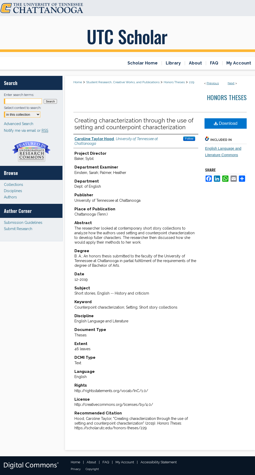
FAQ (106, 462)
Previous (213, 83)
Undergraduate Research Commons (31, 152)
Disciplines (13, 191)
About (91, 462)
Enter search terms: (19, 95)
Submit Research (18, 229)
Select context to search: (22, 108)
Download (226, 123)
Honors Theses (174, 82)
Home (77, 82)
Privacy (76, 469)
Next (231, 83)
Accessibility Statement (159, 462)
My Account (125, 462)
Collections (13, 185)
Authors (10, 197)
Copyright (92, 469)
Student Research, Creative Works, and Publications (123, 82)
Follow (189, 138)
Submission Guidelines (23, 222)
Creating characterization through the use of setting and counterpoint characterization (134, 124)
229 (191, 82)
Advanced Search (18, 124)
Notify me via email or (26, 130)
